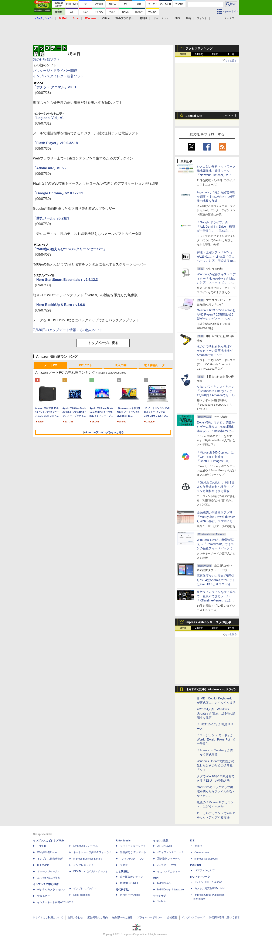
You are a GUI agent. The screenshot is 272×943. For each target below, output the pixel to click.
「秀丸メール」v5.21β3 (51, 218)
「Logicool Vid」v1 (48, 118)
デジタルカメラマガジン (51, 889)
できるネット (44, 895)
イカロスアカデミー (168, 871)
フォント (202, 18)
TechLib (161, 901)
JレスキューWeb (166, 865)
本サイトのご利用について (48, 917)
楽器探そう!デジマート (133, 852)
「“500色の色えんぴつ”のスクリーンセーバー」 (70, 249)
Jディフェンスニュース (170, 852)
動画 (188, 18)
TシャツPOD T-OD (131, 858)
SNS (177, 18)
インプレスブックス (84, 888)
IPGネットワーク (200, 876)
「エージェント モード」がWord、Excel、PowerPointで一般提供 (216, 739)
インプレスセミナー (84, 865)
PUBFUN (195, 865)
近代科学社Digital (130, 894)
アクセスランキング (199, 48)
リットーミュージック (133, 845)
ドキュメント (161, 18)
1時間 (183, 54)
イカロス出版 (160, 840)
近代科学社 (122, 889)
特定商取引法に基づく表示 (224, 917)
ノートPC (50, 365)
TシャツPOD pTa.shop (208, 882)
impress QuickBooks (206, 858)
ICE (192, 840)
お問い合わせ (75, 917)
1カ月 (231, 54)
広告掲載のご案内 (97, 917)
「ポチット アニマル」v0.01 (54, 87)
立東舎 (124, 865)
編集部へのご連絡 (122, 917)
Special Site (194, 116)
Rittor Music (123, 840)
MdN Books (163, 883)
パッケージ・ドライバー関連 (55, 70)
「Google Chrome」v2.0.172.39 (58, 193)
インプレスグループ (193, 917)
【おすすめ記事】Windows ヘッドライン (211, 689)
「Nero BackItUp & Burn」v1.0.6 (59, 305)
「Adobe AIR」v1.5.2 (50, 168)
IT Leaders (43, 865)
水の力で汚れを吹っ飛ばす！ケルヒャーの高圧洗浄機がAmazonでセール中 (216, 351)
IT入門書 (120, 365)
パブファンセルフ (204, 870)
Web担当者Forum (47, 852)
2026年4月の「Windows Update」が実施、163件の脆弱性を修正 (216, 713)
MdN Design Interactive (170, 889)
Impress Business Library (87, 858)
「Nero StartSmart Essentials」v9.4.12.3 (65, 279)
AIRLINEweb (164, 845)
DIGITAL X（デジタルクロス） (90, 871)
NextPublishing (81, 894)
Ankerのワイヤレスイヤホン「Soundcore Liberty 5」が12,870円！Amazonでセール (216, 391)
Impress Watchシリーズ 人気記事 (208, 622)
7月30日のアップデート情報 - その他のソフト (68, 330)
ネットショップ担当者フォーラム (92, 852)
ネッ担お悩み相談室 (48, 877)
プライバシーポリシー (150, 917)
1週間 (215, 54)
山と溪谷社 (122, 871)
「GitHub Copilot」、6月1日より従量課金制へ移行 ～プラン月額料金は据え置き (215, 487)
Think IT (41, 845)
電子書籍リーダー (156, 365)
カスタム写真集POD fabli (209, 888)
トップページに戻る (103, 343)
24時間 (199, 54)
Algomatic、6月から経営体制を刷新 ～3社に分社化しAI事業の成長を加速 (216, 196)
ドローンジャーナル (48, 871)
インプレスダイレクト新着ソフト (58, 76)
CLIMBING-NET (129, 883)
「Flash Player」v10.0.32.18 (55, 143)
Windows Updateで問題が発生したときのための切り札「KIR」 (215, 765)
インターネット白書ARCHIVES (55, 902)
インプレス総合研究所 (50, 858)
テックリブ (159, 895)
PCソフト (85, 365)
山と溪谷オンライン (131, 876)
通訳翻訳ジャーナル (168, 858)
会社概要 (172, 917)
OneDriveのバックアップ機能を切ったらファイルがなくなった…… (216, 791)
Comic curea (201, 852)
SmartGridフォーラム (85, 845)
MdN (156, 877)
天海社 (198, 845)
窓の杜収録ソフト (46, 59)
